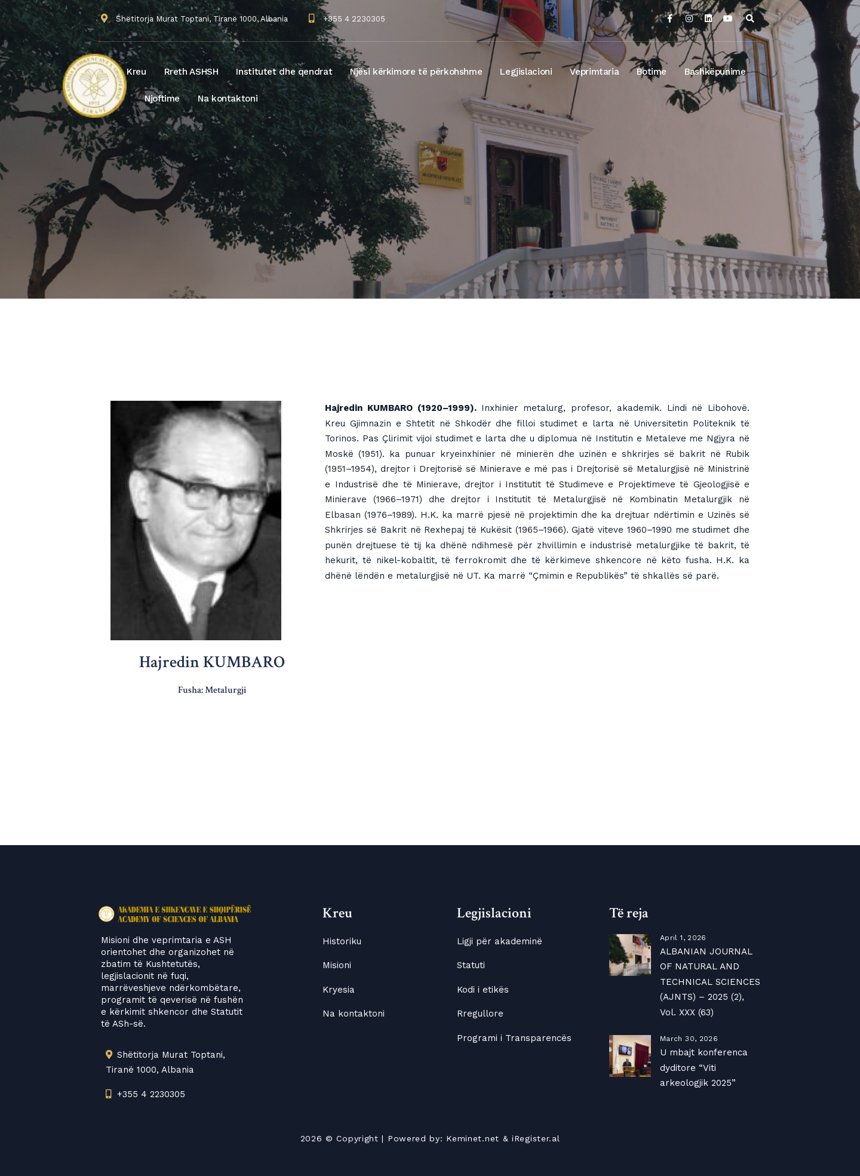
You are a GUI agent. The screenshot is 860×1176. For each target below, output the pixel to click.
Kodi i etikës (483, 989)
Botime (651, 71)
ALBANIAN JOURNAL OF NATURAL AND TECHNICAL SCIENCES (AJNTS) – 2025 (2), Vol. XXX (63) (710, 982)
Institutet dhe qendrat (284, 71)
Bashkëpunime (715, 71)
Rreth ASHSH (191, 71)
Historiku (341, 941)
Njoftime (162, 98)
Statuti (471, 965)
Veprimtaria (594, 71)
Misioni (336, 965)
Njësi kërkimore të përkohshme (416, 71)
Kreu (136, 71)
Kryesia (338, 989)
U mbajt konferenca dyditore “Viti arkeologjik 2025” (704, 1067)
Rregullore (480, 1013)
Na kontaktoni (227, 98)
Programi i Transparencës (514, 1038)
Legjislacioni (526, 71)
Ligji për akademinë (499, 941)
